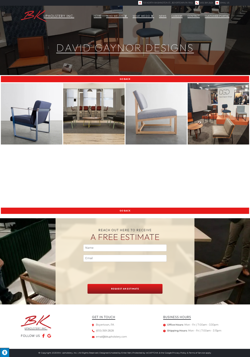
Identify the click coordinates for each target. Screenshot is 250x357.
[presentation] (109, 278)
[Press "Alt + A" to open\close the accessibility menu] (4, 352)
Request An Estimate (125, 288)
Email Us (224, 2)
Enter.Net (126, 352)
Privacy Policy (179, 352)
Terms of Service (197, 352)
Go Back (125, 79)
